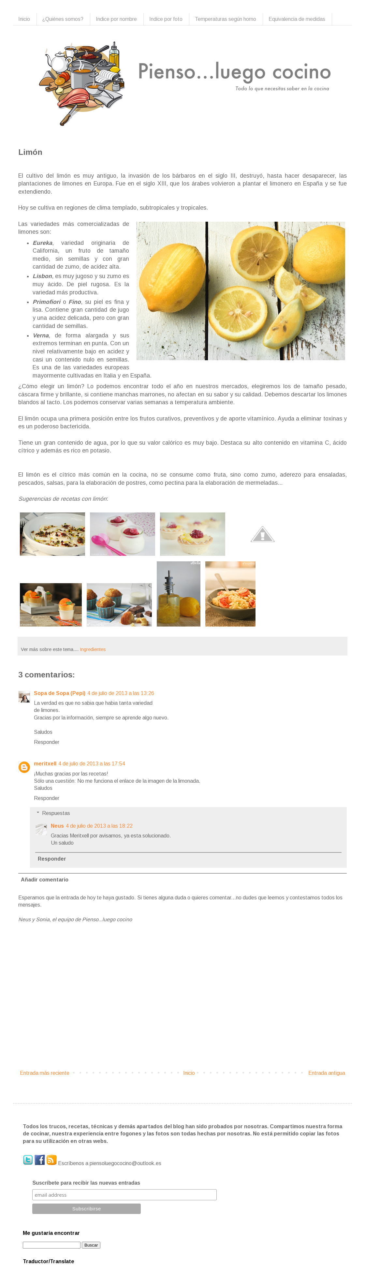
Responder (46, 742)
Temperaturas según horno (225, 19)
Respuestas (56, 813)
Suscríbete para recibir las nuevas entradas (86, 1183)
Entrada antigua (326, 1073)
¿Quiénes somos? (62, 19)
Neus (57, 826)
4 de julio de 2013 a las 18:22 (99, 826)
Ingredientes (93, 649)
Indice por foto (165, 19)
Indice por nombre (116, 19)
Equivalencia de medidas (297, 19)
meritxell (45, 763)
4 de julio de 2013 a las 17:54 (91, 763)
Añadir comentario (44, 879)
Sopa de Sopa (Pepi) (59, 693)
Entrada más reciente (44, 1073)
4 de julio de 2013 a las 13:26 (120, 693)
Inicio (24, 19)
